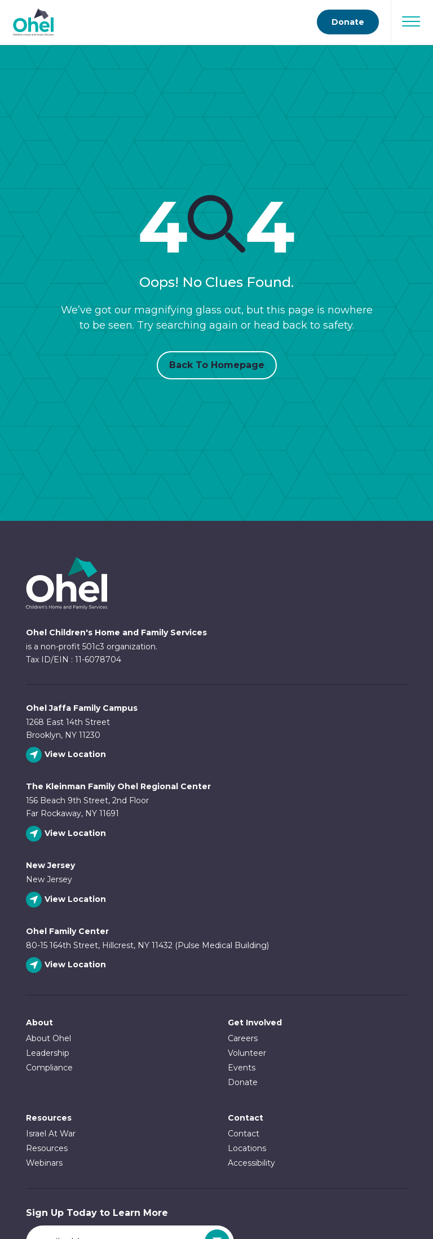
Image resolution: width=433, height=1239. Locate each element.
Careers (243, 1038)
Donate (243, 1082)
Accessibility (251, 1163)
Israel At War (51, 1134)
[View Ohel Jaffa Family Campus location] (67, 755)
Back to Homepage (216, 365)
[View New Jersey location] (67, 900)
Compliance (49, 1068)
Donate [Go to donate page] (348, 22)
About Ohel (48, 1038)
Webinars (44, 1163)
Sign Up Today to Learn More (97, 1212)
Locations (247, 1148)
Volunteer (247, 1053)
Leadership (47, 1053)
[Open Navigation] (411, 21)
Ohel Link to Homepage (66, 583)
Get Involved (255, 1022)
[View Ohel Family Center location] (67, 965)
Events (241, 1068)
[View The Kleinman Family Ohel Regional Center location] (67, 834)
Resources (49, 1118)
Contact (243, 1134)
